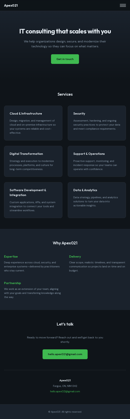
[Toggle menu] (123, 5)
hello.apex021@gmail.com (65, 354)
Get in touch (65, 59)
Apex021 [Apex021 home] (10, 5)
